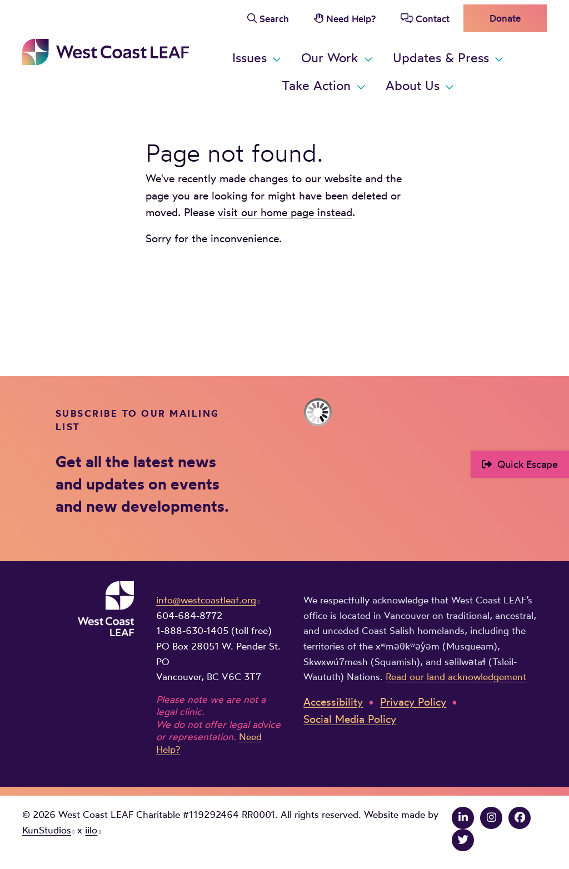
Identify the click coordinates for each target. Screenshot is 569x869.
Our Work (329, 57)
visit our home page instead (285, 212)
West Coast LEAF (105, 52)
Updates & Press (441, 57)
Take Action (316, 85)
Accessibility (333, 701)
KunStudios (46, 830)
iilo (91, 830)
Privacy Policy (413, 701)
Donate (505, 18)
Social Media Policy (349, 719)
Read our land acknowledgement (456, 676)
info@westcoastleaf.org (206, 600)
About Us (413, 85)
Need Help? (351, 18)
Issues (249, 57)
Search (274, 18)
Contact (433, 18)
